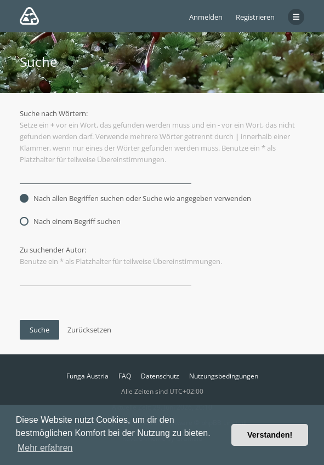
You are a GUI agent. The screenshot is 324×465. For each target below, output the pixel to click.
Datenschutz (160, 376)
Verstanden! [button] (269, 434)
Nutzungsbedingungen (223, 376)
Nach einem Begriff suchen (70, 221)
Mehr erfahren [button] (45, 447)
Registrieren (255, 17)
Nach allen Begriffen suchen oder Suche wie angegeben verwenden (135, 198)
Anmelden (206, 17)
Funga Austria (87, 376)
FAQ (124, 376)
